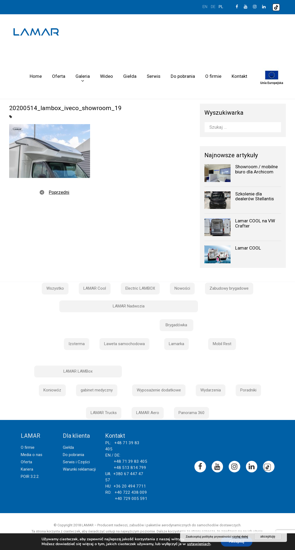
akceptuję (267, 536)
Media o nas (31, 454)
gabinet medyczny (97, 390)
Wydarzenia (210, 390)
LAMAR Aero (147, 412)
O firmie (213, 76)
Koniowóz (52, 390)
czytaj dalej (240, 536)
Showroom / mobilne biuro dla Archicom (256, 169)
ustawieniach (198, 544)
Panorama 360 (191, 412)
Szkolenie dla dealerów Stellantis (254, 196)
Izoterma (76, 343)
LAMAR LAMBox (77, 371)
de (213, 6)
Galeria (83, 76)
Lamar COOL (248, 248)
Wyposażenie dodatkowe (159, 390)
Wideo (106, 76)
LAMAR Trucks (104, 412)
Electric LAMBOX (140, 288)
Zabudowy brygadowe (229, 288)
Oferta (58, 76)
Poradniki (248, 390)
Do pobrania (183, 76)
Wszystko (55, 288)
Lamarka (176, 343)
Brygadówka (176, 325)
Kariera (27, 469)
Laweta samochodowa (124, 343)
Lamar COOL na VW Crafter (255, 223)
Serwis (153, 76)
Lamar (36, 32)
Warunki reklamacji (79, 469)
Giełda (129, 76)
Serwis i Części (76, 462)
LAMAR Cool (94, 288)
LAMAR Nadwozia (129, 306)
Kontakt (239, 76)
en (205, 6)
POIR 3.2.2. (30, 476)
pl (221, 6)
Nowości (182, 288)
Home (36, 76)
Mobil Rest (222, 343)
